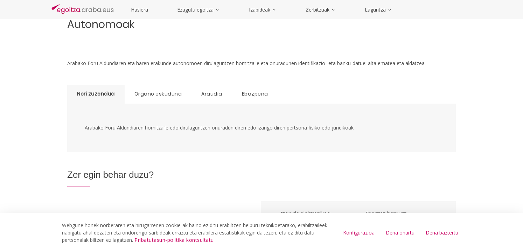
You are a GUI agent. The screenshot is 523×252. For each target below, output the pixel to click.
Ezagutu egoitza (198, 9)
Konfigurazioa (359, 232)
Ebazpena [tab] (255, 93)
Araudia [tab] (211, 93)
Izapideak (263, 9)
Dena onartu (400, 232)
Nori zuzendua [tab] (96, 93)
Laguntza (378, 9)
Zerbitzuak (321, 9)
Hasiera (139, 9)
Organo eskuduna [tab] (158, 93)
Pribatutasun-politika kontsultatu (174, 240)
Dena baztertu (442, 232)
